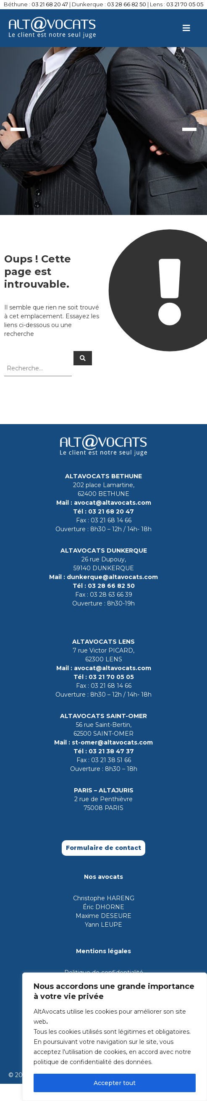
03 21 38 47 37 (111, 751)
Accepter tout (115, 1083)
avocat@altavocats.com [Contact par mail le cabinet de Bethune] (112, 502)
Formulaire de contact (103, 848)
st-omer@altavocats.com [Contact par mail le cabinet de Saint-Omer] (112, 742)
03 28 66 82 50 (126, 4)
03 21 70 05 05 (184, 4)
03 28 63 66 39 (111, 594)
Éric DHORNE (103, 907)
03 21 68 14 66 (111, 520)
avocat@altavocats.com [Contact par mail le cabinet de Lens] (112, 668)
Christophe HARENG (103, 898)
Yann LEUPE (103, 924)
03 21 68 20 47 (49, 4)
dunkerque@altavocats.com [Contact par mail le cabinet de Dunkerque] (112, 577)
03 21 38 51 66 (111, 760)
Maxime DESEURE (103, 916)
